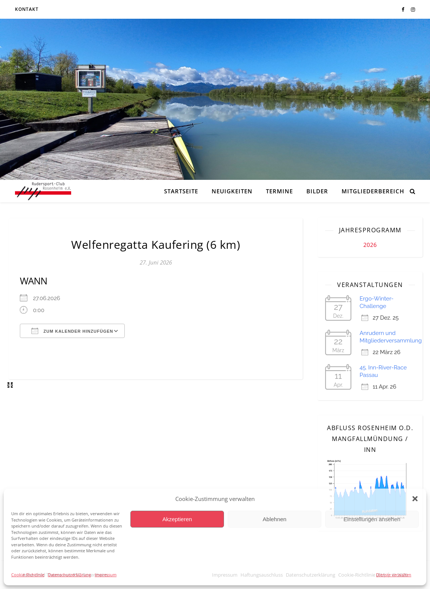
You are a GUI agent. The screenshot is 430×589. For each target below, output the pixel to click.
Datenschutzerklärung (69, 574)
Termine (279, 191)
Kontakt (27, 9)
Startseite (181, 191)
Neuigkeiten (232, 191)
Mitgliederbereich (373, 191)
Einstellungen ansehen (371, 519)
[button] (415, 498)
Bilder (317, 191)
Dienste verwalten (393, 574)
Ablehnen (274, 519)
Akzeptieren (177, 519)
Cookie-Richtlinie (27, 574)
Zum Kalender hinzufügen (72, 330)
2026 (370, 244)
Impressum (105, 574)
